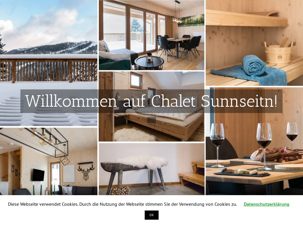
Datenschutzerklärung (266, 204)
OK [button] (151, 215)
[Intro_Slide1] (151, 106)
